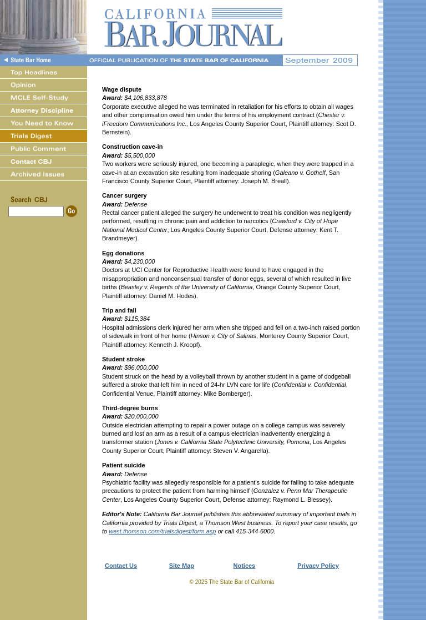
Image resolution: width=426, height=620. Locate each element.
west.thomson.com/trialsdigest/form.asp (162, 531)
